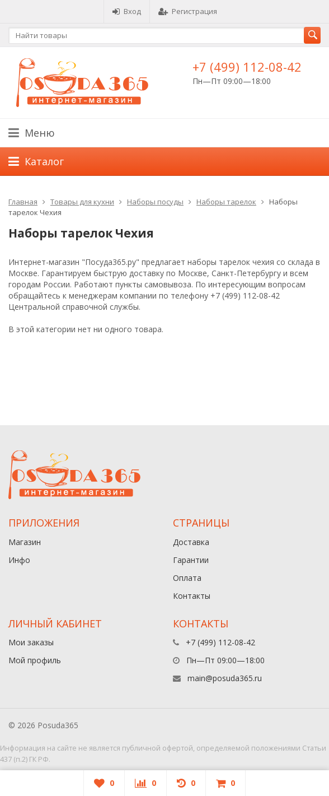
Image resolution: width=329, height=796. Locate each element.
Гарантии (191, 560)
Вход (126, 11)
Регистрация (187, 11)
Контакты (191, 595)
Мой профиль (34, 660)
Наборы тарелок (226, 202)
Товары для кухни (82, 202)
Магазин (24, 542)
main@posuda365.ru (224, 678)
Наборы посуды (155, 202)
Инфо (19, 560)
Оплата (187, 577)
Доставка (191, 542)
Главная (22, 202)
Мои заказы (31, 642)
